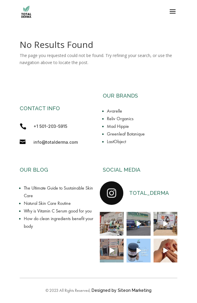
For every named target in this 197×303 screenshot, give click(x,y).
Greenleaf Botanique (126, 134)
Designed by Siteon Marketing (121, 290)
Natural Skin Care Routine (47, 203)
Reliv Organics (120, 118)
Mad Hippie (118, 126)
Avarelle (114, 111)
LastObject (116, 141)
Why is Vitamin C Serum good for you (58, 211)
